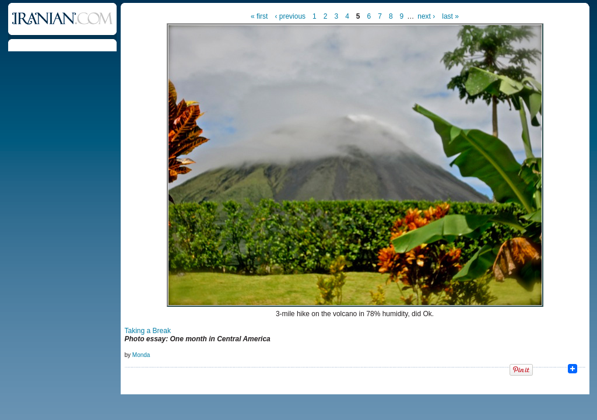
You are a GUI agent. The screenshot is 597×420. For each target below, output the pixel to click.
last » (450, 16)
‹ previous (290, 16)
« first (259, 16)
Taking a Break (148, 331)
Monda (141, 355)
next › (426, 16)
